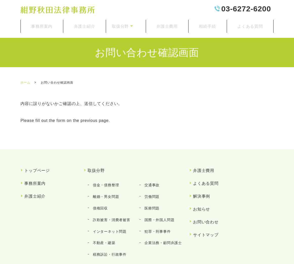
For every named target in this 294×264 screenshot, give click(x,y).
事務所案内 (41, 24)
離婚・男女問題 (104, 181)
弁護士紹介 (83, 24)
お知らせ (201, 188)
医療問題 (150, 189)
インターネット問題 (108, 203)
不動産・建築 (102, 210)
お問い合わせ (206, 196)
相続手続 (208, 24)
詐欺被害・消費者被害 (110, 196)
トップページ (37, 164)
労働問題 (150, 181)
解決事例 (201, 180)
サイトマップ (206, 204)
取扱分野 (123, 24)
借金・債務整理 (104, 174)
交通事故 (150, 174)
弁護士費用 (168, 24)
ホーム (25, 78)
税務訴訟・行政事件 (108, 218)
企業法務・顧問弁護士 (162, 210)
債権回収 (98, 189)
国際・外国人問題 (158, 196)
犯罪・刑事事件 (156, 203)
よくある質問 (250, 24)
